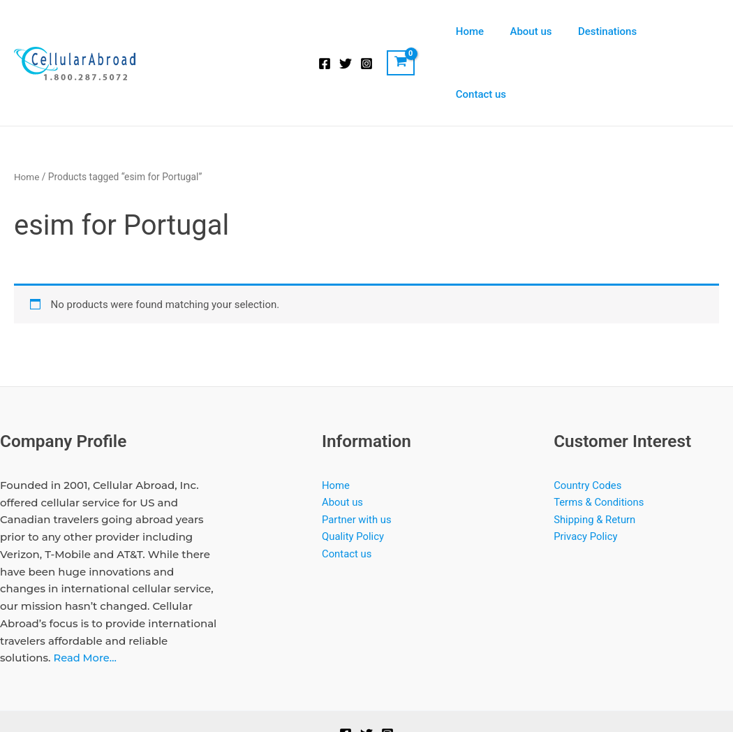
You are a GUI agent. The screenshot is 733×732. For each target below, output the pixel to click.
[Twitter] (345, 32)
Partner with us (357, 457)
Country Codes (588, 422)
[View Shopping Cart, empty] (401, 31)
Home (480, 31)
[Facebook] (324, 32)
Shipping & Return (595, 457)
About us (536, 31)
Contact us (683, 31)
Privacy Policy (586, 475)
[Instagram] (366, 32)
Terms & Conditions (599, 440)
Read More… (85, 595)
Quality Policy (353, 475)
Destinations (607, 31)
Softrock (427, 694)
